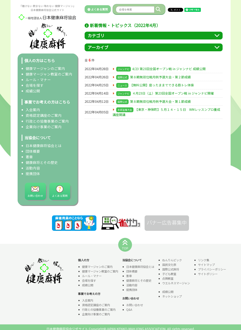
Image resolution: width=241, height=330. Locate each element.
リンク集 (203, 260)
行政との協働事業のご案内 (47, 121)
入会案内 (33, 109)
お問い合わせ (134, 305)
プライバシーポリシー (212, 269)
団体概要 (33, 151)
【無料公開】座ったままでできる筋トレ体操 (162, 85)
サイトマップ (206, 265)
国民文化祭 (169, 265)
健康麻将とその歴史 (42, 162)
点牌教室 (167, 279)
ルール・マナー (38, 79)
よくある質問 (98, 9)
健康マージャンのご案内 (45, 68)
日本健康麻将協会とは (44, 145)
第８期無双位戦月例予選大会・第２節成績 (160, 77)
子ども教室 (169, 274)
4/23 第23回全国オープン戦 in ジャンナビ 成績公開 (169, 68)
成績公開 (33, 90)
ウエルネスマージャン (176, 283)
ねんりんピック (172, 260)
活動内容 (33, 168)
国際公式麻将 (170, 269)
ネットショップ (172, 296)
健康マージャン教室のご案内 (49, 74)
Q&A (129, 310)
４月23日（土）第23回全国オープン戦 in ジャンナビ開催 (173, 93)
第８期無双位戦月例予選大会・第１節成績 (160, 101)
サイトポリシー (208, 274)
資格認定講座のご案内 (44, 115)
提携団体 (33, 173)
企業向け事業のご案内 (44, 126)
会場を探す (35, 85)
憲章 (29, 156)
